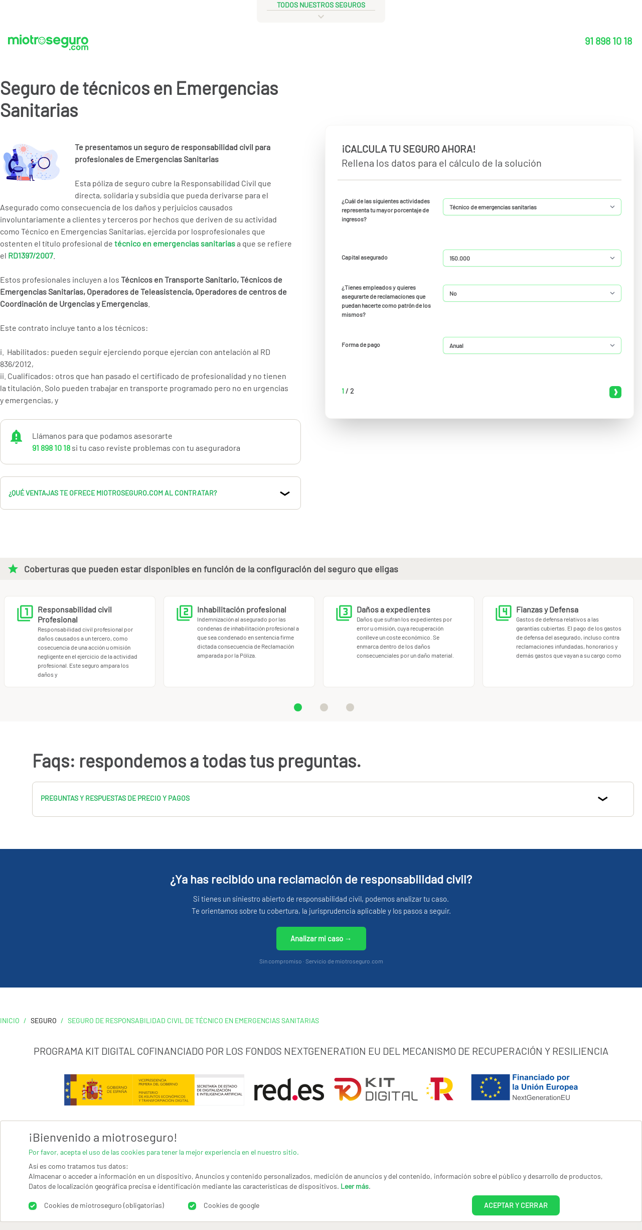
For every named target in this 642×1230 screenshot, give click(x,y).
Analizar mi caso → (321, 938)
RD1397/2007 (30, 255)
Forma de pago (361, 344)
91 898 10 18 (608, 41)
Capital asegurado (365, 257)
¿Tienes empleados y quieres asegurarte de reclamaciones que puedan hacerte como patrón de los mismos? (386, 301)
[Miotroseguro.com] (48, 45)
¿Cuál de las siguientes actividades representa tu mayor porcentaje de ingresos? (386, 209)
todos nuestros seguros (321, 5)
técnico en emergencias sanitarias (175, 243)
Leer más (355, 1186)
